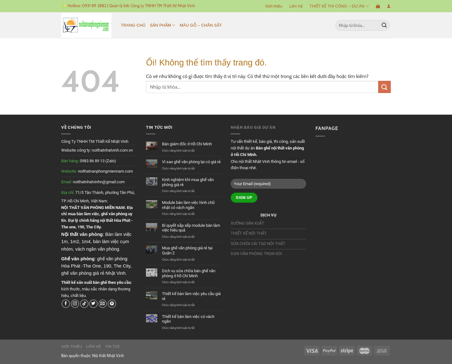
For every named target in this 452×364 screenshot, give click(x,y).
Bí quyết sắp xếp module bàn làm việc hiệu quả (191, 228)
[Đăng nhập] (389, 6)
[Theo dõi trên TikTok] (84, 303)
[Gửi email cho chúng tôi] (103, 303)
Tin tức (112, 346)
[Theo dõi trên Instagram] (75, 303)
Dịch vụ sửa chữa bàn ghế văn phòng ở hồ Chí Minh (188, 273)
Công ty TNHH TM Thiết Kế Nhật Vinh (163, 5)
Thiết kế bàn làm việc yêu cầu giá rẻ (191, 296)
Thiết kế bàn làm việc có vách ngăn (188, 319)
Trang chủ (133, 25)
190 (81, 227)
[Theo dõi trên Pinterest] (112, 303)
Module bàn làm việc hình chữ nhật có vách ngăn (188, 205)
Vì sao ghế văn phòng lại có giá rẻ (191, 161)
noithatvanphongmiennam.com (105, 171)
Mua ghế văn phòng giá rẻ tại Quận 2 (187, 250)
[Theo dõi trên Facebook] (66, 303)
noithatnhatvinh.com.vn (112, 150)
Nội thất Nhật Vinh (108, 355)
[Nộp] (384, 25)
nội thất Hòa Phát (115, 220)
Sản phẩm (162, 25)
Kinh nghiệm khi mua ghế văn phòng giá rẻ (188, 182)
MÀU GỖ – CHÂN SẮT (201, 25)
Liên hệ (296, 6)
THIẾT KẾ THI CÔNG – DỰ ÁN (339, 6)
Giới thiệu (273, 6)
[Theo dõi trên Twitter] (93, 303)
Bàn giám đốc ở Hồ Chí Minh (187, 144)
